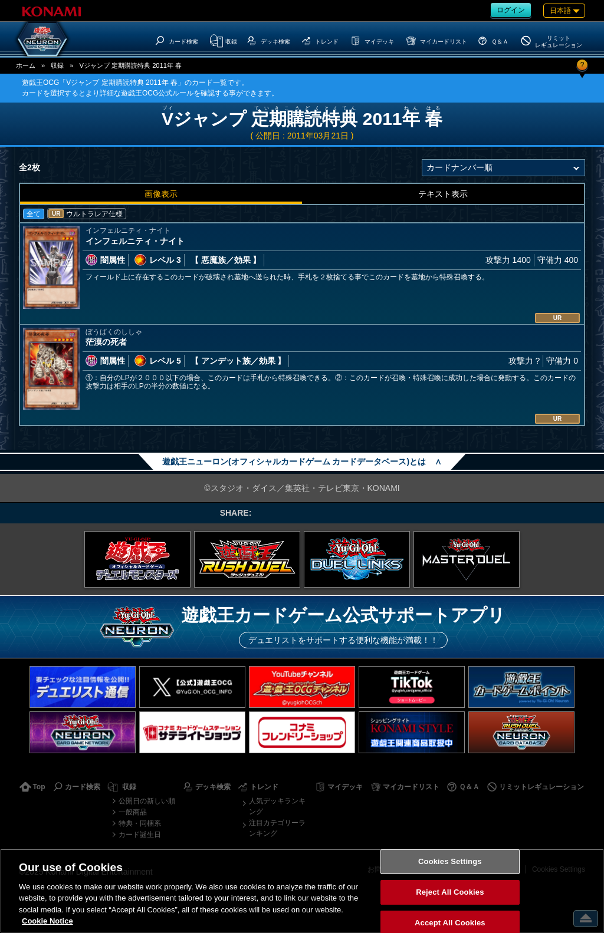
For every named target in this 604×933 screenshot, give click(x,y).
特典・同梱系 (140, 823)
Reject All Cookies (450, 892)
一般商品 (133, 812)
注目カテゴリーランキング (277, 828)
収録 (57, 65)
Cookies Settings (450, 862)
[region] (302, 891)
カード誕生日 (140, 834)
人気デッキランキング (277, 806)
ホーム (25, 65)
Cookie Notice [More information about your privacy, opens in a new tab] (47, 920)
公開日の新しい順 (147, 801)
